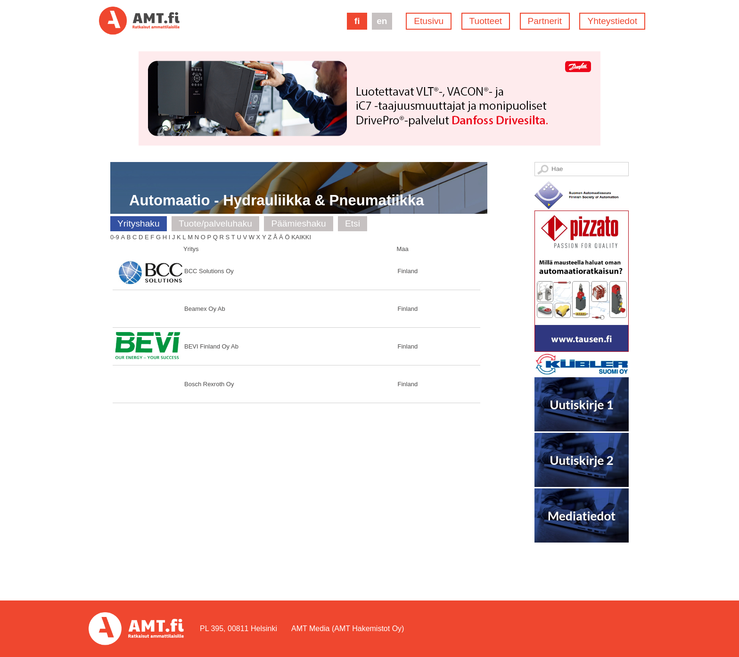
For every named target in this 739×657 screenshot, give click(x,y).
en (382, 21)
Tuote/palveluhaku (215, 223)
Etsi (352, 223)
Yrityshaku (138, 223)
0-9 (114, 237)
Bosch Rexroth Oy (209, 384)
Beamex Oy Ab (204, 308)
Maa (403, 248)
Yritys (191, 248)
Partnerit (545, 21)
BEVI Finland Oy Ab (211, 346)
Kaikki (301, 237)
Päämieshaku (298, 223)
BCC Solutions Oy (209, 271)
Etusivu (428, 21)
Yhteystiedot (612, 21)
